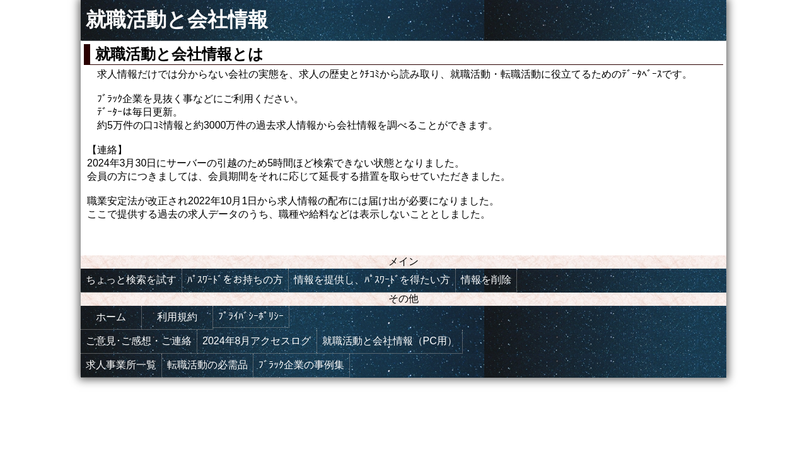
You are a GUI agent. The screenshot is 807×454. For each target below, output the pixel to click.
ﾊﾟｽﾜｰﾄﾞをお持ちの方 (235, 279)
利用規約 (177, 316)
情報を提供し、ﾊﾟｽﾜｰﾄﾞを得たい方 (372, 279)
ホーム (111, 316)
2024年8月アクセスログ (256, 340)
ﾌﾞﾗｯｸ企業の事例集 (301, 364)
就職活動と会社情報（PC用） (389, 340)
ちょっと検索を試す (131, 279)
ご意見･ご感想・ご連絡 (139, 340)
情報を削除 (486, 279)
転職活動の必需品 (207, 364)
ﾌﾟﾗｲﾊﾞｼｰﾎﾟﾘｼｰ (251, 316)
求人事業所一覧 (121, 364)
